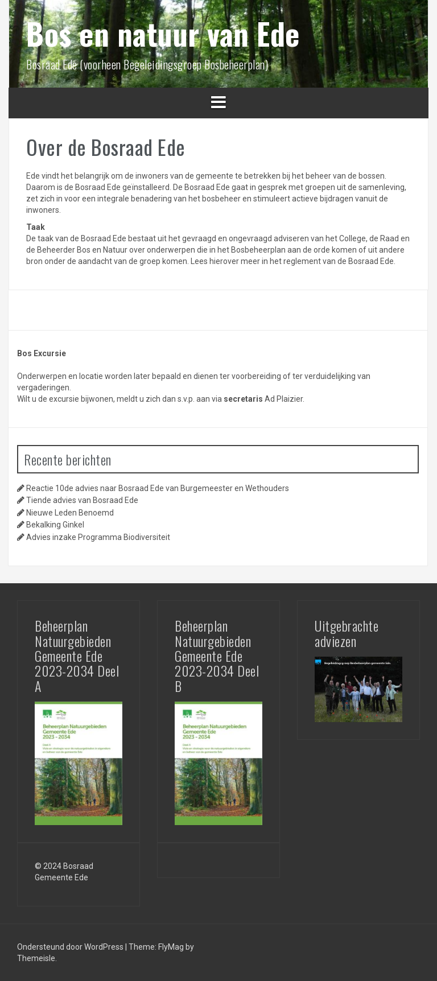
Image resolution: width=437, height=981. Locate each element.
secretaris (243, 398)
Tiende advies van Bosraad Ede (82, 500)
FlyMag (171, 946)
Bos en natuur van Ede (163, 33)
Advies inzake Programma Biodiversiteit (98, 537)
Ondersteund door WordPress (71, 946)
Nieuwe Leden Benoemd (70, 512)
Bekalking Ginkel (55, 524)
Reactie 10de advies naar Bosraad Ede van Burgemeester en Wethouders (157, 488)
